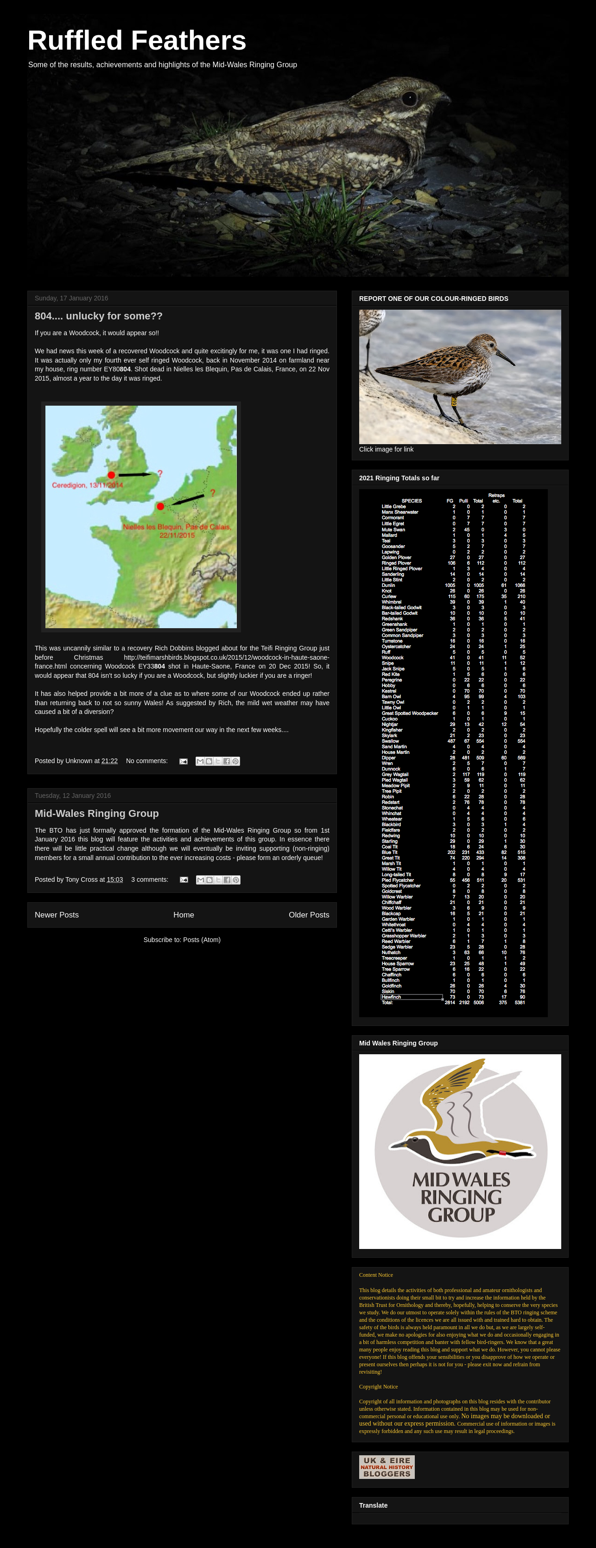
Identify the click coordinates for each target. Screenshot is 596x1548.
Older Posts (309, 915)
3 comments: (150, 879)
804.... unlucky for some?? (99, 316)
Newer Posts (57, 915)
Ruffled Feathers (137, 40)
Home (183, 915)
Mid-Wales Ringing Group (97, 813)
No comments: (148, 760)
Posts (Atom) (202, 939)
